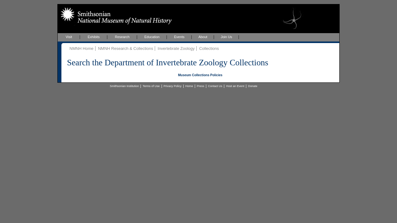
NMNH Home (81, 48)
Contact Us (215, 86)
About (202, 37)
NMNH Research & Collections (125, 48)
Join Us (226, 37)
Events (179, 37)
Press (200, 86)
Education (152, 37)
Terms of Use (151, 86)
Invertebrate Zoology (176, 48)
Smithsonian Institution (124, 86)
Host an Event (235, 86)
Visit (69, 37)
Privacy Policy (172, 86)
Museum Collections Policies (200, 75)
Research (122, 37)
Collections (209, 48)
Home (189, 86)
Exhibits (94, 37)
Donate (252, 86)
